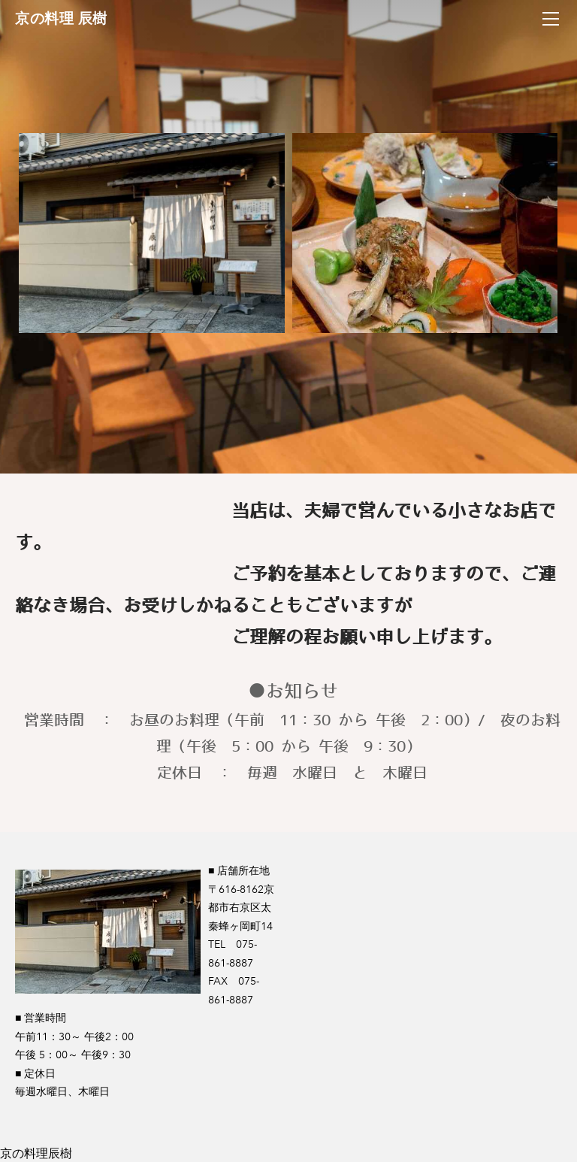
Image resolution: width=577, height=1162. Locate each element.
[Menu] (550, 19)
